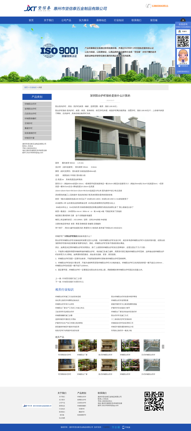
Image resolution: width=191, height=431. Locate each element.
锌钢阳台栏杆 (30, 104)
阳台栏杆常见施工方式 (119, 315)
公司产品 (66, 20)
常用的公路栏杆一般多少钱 (121, 330)
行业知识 (119, 20)
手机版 (127, 427)
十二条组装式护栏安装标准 (121, 319)
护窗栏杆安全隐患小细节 (120, 308)
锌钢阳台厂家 (87, 355)
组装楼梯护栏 (30, 133)
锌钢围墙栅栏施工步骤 (72, 278)
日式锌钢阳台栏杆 (153, 355)
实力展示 (84, 20)
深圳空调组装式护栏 (68, 355)
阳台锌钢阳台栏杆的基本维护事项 (124, 297)
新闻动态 (101, 20)
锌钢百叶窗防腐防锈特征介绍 (122, 327)
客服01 (182, 31)
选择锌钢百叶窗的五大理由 (65, 319)
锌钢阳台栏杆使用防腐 (119, 300)
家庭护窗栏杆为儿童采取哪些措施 (124, 304)
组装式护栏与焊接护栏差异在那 (67, 330)
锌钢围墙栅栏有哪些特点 (73, 282)
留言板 (154, 20)
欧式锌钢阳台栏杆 (110, 355)
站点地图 (62, 418)
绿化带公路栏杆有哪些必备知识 (67, 300)
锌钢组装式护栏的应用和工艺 (122, 323)
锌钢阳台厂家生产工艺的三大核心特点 (69, 308)
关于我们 (49, 20)
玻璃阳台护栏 (30, 109)
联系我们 (136, 20)
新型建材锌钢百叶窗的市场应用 (67, 327)
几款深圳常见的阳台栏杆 (64, 312)
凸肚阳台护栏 (30, 114)
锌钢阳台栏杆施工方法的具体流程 (68, 297)
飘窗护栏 (29, 128)
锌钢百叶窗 (29, 138)
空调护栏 (29, 123)
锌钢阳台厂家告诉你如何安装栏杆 (124, 312)
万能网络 (106, 427)
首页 (31, 20)
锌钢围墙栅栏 (30, 118)
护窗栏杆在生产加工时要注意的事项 (69, 323)
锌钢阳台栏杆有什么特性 (64, 304)
